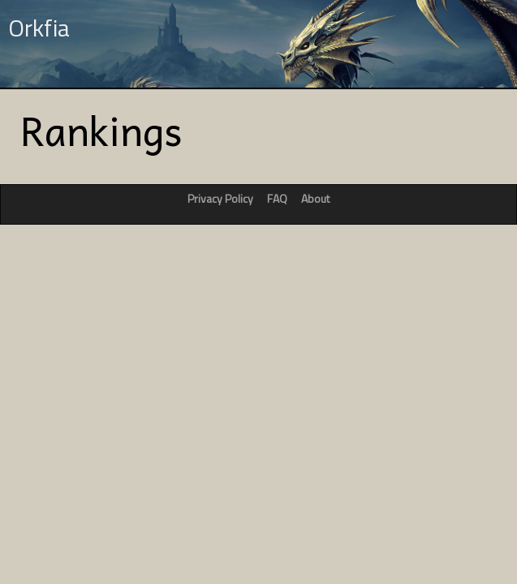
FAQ (277, 198)
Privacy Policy (220, 198)
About (315, 198)
